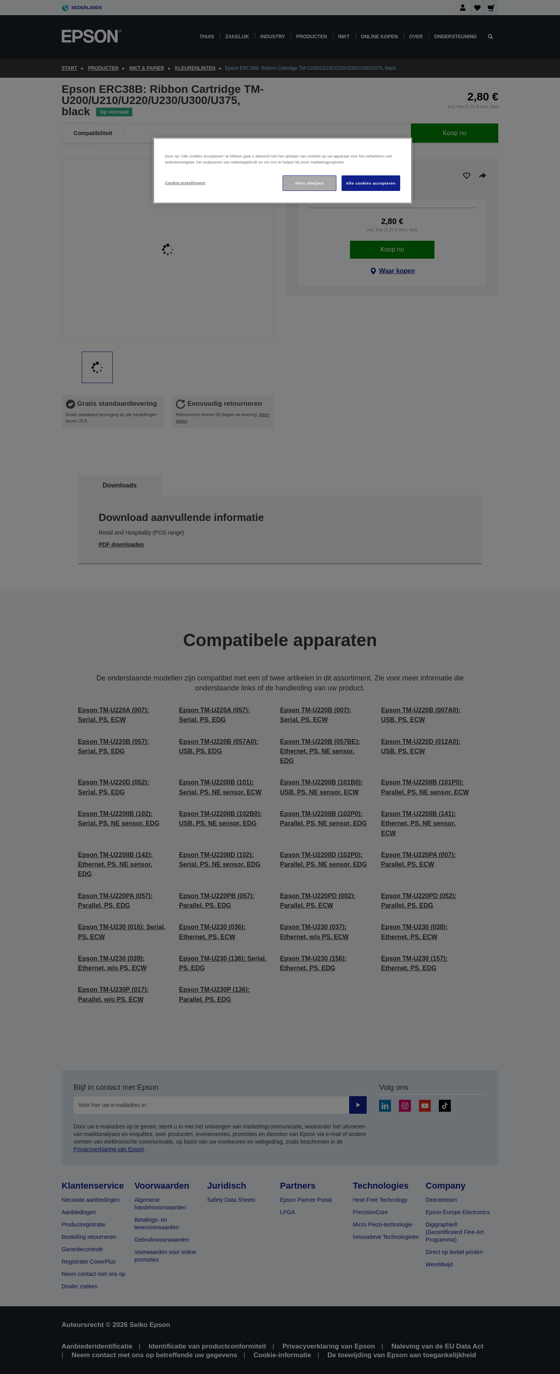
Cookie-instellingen (185, 183)
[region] (282, 171)
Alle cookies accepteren (371, 183)
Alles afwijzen (309, 183)
